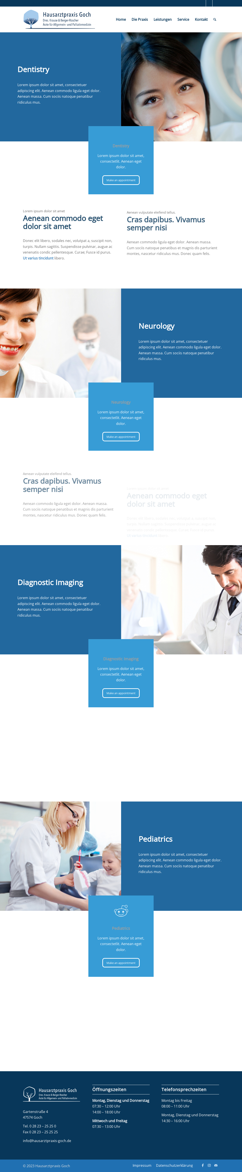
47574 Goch (32, 1117)
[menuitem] (121, 19)
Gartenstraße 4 (35, 1111)
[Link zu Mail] (216, 3)
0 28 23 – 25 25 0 (42, 1126)
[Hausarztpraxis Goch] (59, 19)
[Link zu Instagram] (209, 3)
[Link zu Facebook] (202, 3)
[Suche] (215, 19)
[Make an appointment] (121, 180)
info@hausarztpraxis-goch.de (47, 1140)
